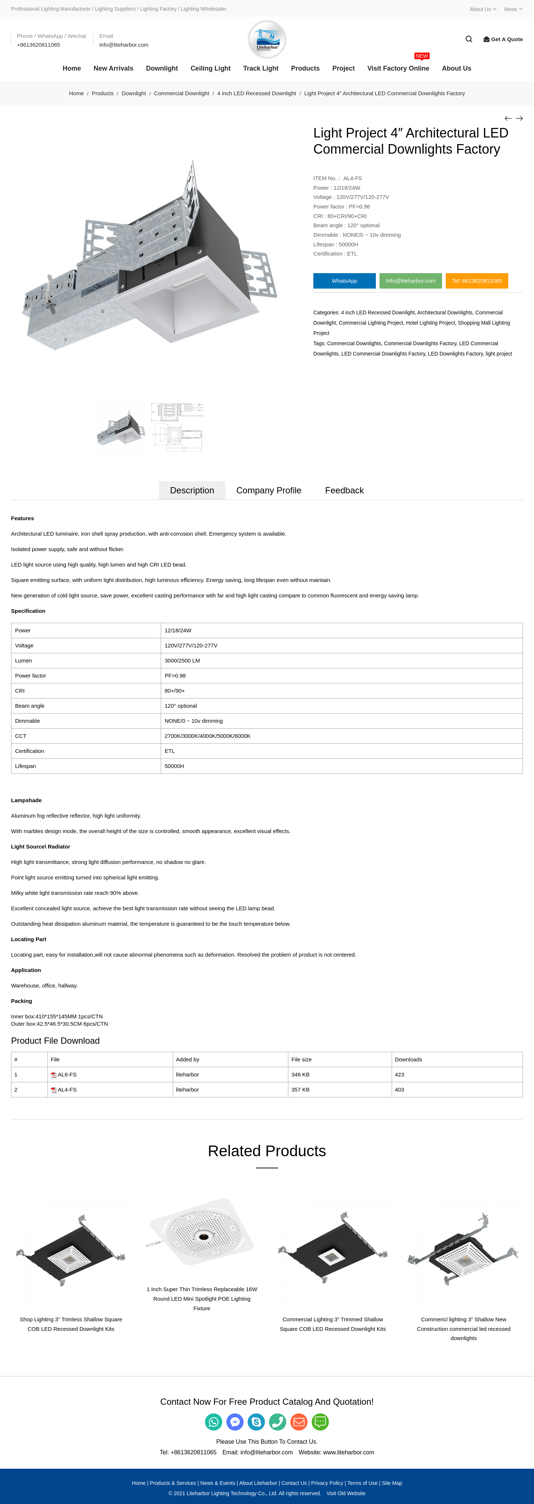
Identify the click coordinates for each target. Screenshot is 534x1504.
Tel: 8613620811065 (477, 281)
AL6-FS (67, 1074)
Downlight (134, 93)
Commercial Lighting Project (371, 323)
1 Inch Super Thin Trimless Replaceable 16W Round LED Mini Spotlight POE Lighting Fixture (202, 1298)
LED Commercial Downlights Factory (383, 354)
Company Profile (269, 490)
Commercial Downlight (181, 93)
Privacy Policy (327, 1483)
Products (103, 93)
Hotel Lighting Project (430, 323)
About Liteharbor (258, 1483)
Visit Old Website (346, 1493)
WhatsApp (344, 281)
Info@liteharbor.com (410, 281)
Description (192, 490)
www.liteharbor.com (348, 1452)
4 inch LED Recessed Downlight (256, 93)
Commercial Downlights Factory (420, 343)
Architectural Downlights (445, 312)
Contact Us (294, 1483)
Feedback (344, 490)
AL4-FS (67, 1089)
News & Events (217, 1483)
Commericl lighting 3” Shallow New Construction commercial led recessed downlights (463, 1328)
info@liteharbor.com (267, 1452)
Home (76, 93)
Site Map (392, 1483)
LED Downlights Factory (455, 354)
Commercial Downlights (354, 343)
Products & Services (173, 1483)
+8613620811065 (194, 1452)
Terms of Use (362, 1483)
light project (499, 354)
